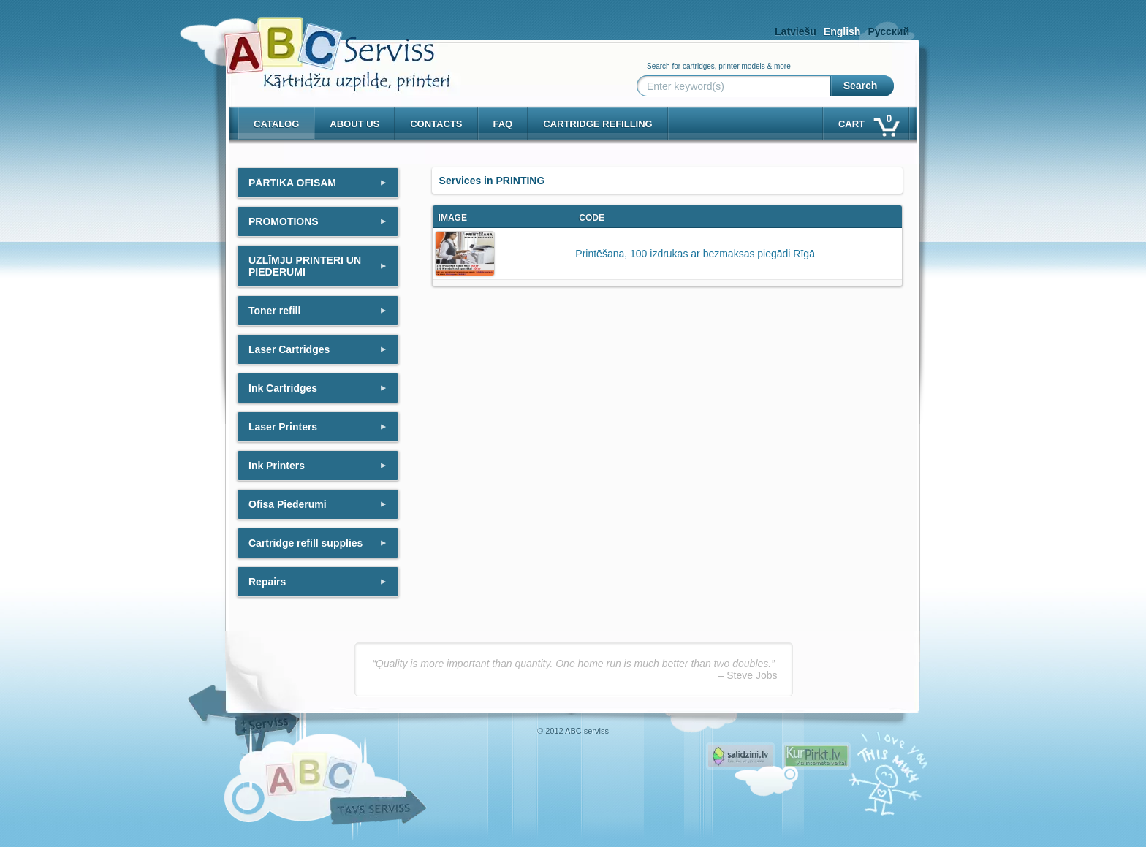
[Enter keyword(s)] (737, 86)
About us (354, 123)
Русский (888, 31)
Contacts (436, 123)
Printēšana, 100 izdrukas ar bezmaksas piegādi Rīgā (695, 253)
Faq (503, 123)
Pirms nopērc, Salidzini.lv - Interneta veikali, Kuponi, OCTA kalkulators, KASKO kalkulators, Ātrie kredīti (740, 756)
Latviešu (795, 31)
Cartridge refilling (598, 123)
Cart (868, 121)
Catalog (276, 123)
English (842, 31)
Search (860, 85)
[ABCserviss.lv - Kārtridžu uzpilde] (324, 44)
